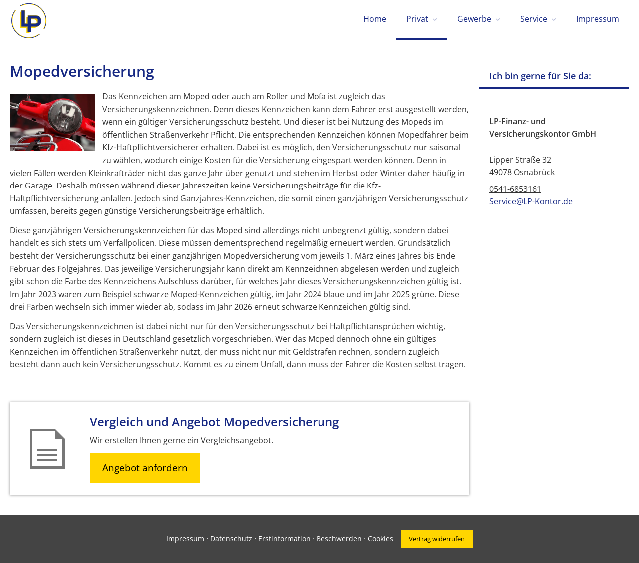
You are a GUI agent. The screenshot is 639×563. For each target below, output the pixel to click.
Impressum (185, 538)
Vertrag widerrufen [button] (437, 538)
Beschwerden (339, 538)
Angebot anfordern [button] (145, 467)
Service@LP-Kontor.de (531, 201)
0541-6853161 (515, 189)
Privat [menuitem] (417, 18)
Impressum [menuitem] (597, 18)
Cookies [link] (380, 538)
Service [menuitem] (533, 18)
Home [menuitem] (374, 18)
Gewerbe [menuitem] (474, 18)
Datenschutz (231, 538)
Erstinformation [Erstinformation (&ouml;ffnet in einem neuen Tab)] (284, 538)
